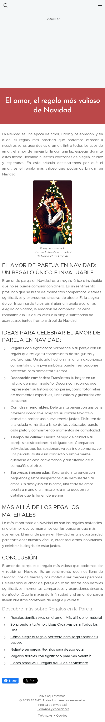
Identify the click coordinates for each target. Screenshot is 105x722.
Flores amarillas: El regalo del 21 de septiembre (49, 663)
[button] (5, 5)
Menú (100, 5)
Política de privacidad (52, 705)
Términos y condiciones (53, 709)
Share (10, 680)
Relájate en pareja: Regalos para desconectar (47, 649)
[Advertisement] (52, 56)
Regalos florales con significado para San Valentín (50, 656)
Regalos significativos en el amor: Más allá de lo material (56, 617)
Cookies (61, 715)
